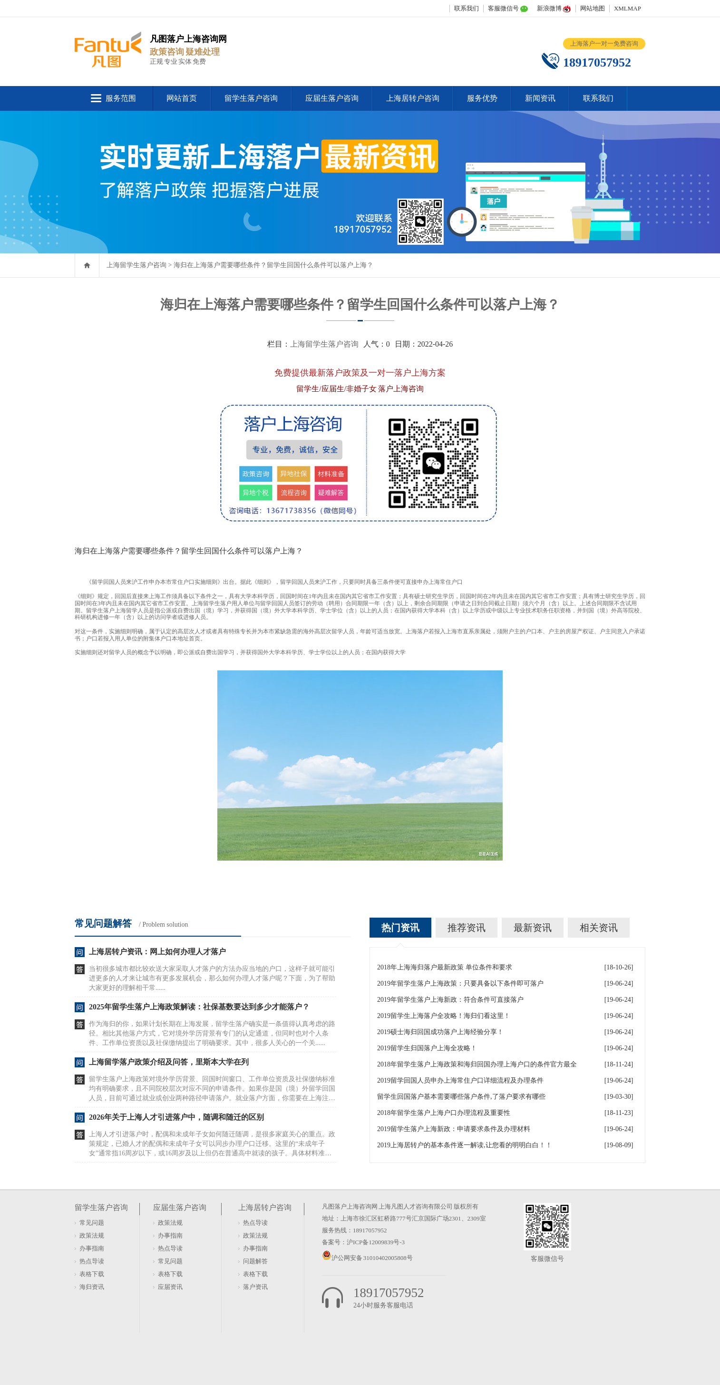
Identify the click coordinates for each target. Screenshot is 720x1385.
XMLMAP (627, 8)
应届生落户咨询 (332, 98)
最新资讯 (533, 927)
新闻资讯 (540, 98)
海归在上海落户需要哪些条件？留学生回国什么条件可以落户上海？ (273, 265)
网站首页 (181, 98)
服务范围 (121, 98)
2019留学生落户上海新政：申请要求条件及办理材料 (453, 1129)
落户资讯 (255, 1286)
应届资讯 (170, 1286)
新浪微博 (549, 8)
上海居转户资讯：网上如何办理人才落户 (157, 952)
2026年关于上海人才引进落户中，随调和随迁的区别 (176, 1117)
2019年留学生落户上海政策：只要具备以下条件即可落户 (460, 983)
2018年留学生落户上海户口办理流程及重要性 (443, 1112)
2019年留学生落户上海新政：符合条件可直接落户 (450, 999)
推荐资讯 (467, 927)
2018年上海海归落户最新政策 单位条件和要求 (444, 967)
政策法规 (91, 1235)
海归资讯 (91, 1286)
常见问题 (91, 1222)
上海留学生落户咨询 (136, 265)
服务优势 (482, 98)
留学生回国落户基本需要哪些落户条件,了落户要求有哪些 (461, 1096)
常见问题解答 (103, 923)
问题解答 (255, 1261)
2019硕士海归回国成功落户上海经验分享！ (440, 1032)
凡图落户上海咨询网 (350, 1206)
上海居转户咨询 (412, 98)
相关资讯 (599, 927)
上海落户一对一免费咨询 (604, 43)
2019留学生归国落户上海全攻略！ (427, 1048)
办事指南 (91, 1248)
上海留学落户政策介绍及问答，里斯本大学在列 (169, 1062)
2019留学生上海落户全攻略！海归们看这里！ (443, 1015)
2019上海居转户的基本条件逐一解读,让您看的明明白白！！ (464, 1145)
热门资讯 (400, 927)
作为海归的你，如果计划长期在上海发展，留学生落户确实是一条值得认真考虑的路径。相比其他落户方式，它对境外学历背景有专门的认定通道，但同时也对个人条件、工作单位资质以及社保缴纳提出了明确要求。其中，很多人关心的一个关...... (212, 1033)
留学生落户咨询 (251, 98)
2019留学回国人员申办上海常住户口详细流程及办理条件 (460, 1080)
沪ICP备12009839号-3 (376, 1242)
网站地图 (592, 8)
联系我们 (466, 8)
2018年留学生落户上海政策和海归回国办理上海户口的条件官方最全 (477, 1064)
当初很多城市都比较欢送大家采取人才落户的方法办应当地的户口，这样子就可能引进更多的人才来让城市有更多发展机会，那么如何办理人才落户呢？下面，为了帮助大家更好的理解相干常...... (212, 978)
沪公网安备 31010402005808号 (372, 1257)
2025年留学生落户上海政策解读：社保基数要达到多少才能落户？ (199, 1007)
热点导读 (91, 1261)
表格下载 (91, 1274)
